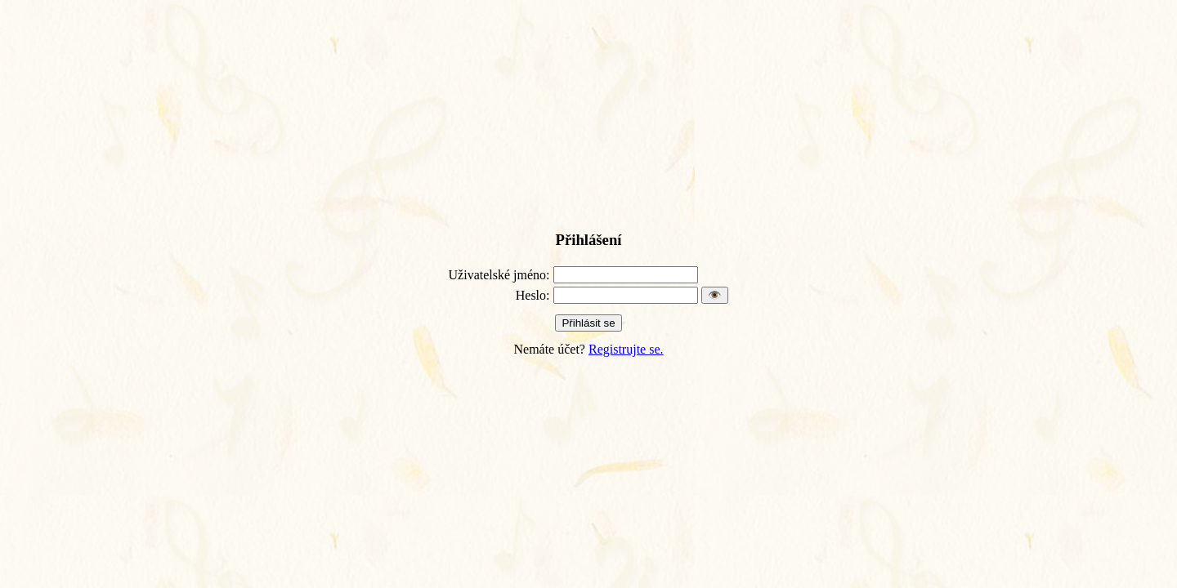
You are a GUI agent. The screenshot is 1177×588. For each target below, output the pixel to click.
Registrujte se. (626, 349)
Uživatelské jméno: (499, 275)
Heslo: (533, 295)
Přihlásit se (588, 323)
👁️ (715, 295)
